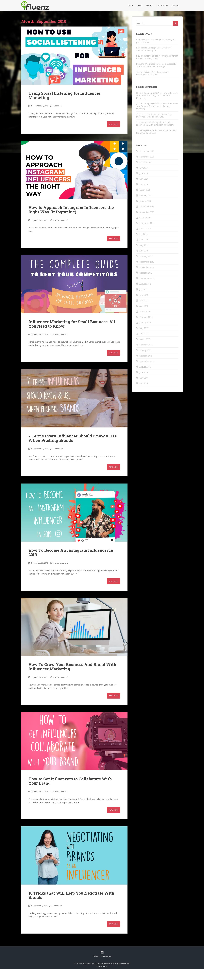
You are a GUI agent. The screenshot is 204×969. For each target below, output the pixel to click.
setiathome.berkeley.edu (151, 122)
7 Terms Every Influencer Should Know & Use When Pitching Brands (72, 438)
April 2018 (143, 306)
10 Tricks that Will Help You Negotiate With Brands (71, 895)
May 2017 (143, 328)
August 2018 (145, 284)
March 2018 (144, 311)
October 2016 (145, 355)
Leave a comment (60, 220)
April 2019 (143, 250)
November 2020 (146, 156)
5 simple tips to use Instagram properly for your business (155, 41)
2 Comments (58, 448)
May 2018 (143, 300)
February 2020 (146, 195)
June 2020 (143, 173)
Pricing (175, 5)
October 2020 (145, 162)
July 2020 (143, 167)
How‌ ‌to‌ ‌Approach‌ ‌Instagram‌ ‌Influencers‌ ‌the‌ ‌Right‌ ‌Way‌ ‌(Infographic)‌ (71, 209)
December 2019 (146, 206)
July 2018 (143, 289)
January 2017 (145, 350)
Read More (113, 124)
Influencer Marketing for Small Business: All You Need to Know (71, 324)
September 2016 (147, 361)
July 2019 (143, 234)
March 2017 (144, 339)
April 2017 (143, 333)
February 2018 (146, 317)
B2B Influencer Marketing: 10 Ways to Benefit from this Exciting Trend (157, 57)
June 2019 (143, 239)
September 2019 (147, 223)
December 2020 (146, 151)
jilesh (142, 114)
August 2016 (145, 366)
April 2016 (143, 383)
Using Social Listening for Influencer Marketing (64, 95)
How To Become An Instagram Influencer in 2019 (70, 552)
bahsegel (144, 130)
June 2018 (143, 295)
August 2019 (145, 228)
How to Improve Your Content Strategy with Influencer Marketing (157, 95)
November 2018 (146, 267)
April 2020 (143, 184)
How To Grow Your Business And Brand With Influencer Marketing (72, 666)
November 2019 (146, 212)
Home (139, 5)
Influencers (162, 5)
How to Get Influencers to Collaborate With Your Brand (70, 781)
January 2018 (145, 322)
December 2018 (146, 261)
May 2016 (143, 377)
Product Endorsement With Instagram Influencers (155, 123)
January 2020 (145, 201)
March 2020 (144, 190)
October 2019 (145, 217)
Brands (149, 5)
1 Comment (57, 105)
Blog (130, 5)
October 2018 (145, 272)
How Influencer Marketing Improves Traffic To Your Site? (153, 115)
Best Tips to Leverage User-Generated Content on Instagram (154, 49)
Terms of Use (102, 966)
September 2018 (147, 278)
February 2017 (146, 344)
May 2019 (143, 245)
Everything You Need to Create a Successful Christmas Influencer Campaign (156, 65)
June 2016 (143, 372)
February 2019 (146, 256)
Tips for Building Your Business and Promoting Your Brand (152, 73)
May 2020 (143, 178)
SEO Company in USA (149, 93)
